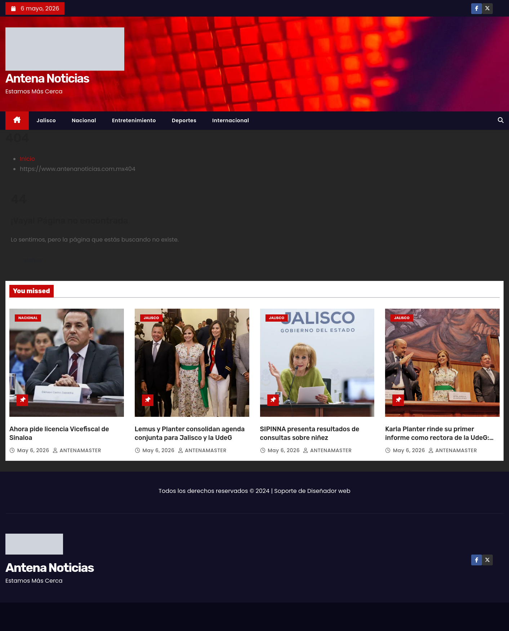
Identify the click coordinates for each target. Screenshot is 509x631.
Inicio (27, 159)
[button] (501, 120)
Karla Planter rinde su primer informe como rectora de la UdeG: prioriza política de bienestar (437, 437)
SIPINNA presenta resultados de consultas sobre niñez (310, 433)
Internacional (230, 120)
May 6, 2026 (34, 450)
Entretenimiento (134, 120)
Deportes (184, 120)
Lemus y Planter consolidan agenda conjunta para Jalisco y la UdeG (190, 433)
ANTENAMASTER (77, 450)
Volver (33, 260)
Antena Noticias (47, 78)
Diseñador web (329, 491)
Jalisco (46, 120)
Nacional (84, 120)
